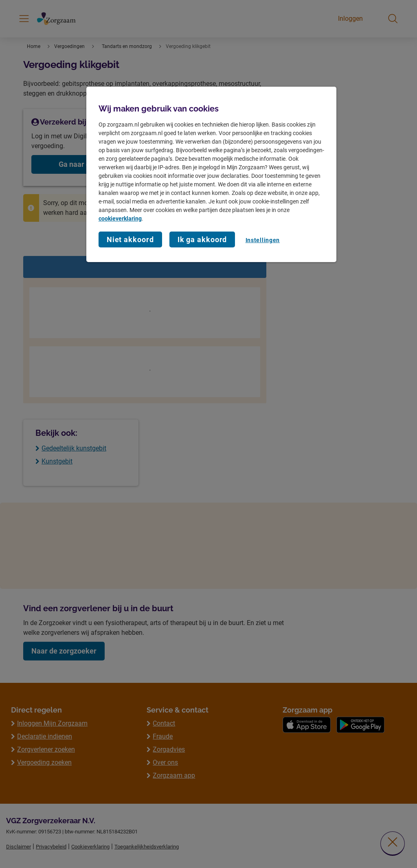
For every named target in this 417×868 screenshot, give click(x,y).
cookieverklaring (120, 218)
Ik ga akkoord (202, 239)
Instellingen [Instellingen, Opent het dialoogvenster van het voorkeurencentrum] (263, 240)
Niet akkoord (130, 239)
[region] (211, 174)
